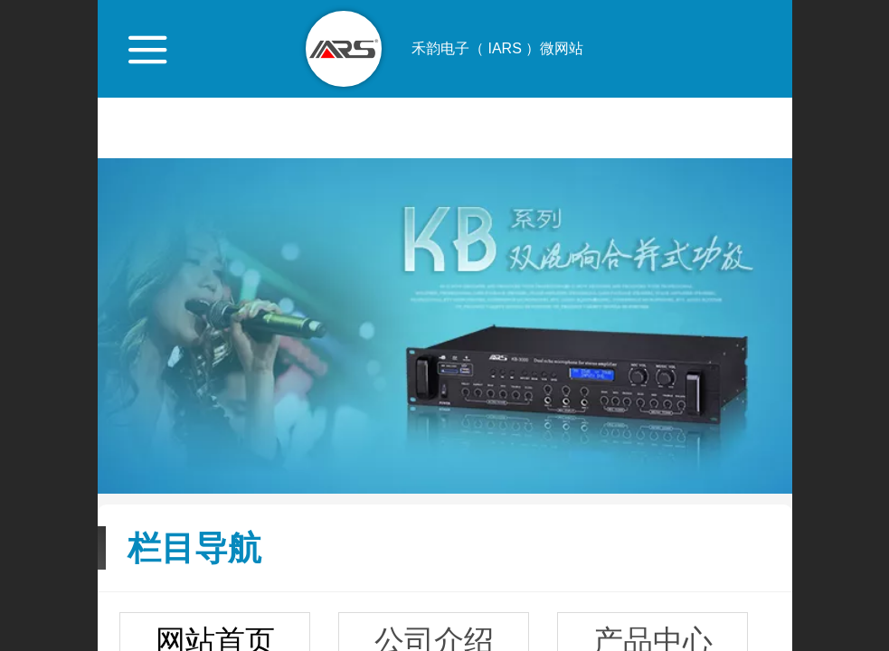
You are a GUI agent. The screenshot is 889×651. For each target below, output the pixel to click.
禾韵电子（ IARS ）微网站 (497, 48)
